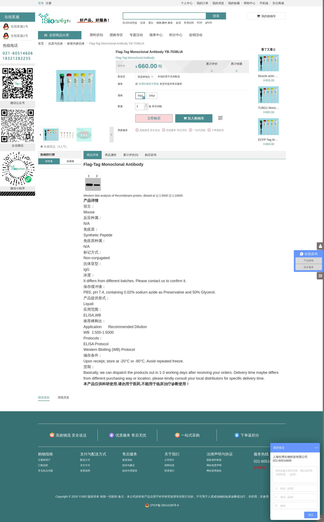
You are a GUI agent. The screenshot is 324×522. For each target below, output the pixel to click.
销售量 (49, 161)
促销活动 (195, 35)
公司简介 (169, 459)
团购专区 (116, 35)
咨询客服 (259, 467)
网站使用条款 (214, 470)
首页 (41, 43)
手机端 (264, 3)
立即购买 (154, 118)
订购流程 (43, 465)
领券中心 (156, 35)
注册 (48, 3)
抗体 (142, 22)
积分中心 (175, 35)
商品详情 (92, 154)
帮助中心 (249, 3)
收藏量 (70, 161)
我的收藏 (234, 3)
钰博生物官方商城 (149, 83)
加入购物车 (193, 118)
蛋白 (150, 22)
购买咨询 (150, 154)
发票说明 (85, 470)
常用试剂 (189, 22)
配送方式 (85, 459)
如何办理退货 (129, 470)
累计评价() (130, 154)
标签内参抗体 (76, 43)
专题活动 (136, 35)
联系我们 (169, 470)
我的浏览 (218, 3)
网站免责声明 (214, 465)
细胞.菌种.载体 (164, 22)
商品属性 (111, 154)
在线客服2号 (15, 35)
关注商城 (278, 3)
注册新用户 (44, 459)
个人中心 (187, 3)
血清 (178, 22)
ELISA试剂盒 (130, 22)
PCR (199, 22)
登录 (41, 3)
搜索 (216, 16)
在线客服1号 (15, 26)
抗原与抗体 (55, 43)
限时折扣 (96, 35)
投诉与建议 (128, 465)
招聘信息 (169, 465)
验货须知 (127, 459)
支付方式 (85, 465)
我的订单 (202, 3)
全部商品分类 (56, 35)
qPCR (208, 22)
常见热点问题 (45, 470)
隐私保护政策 (214, 459)
